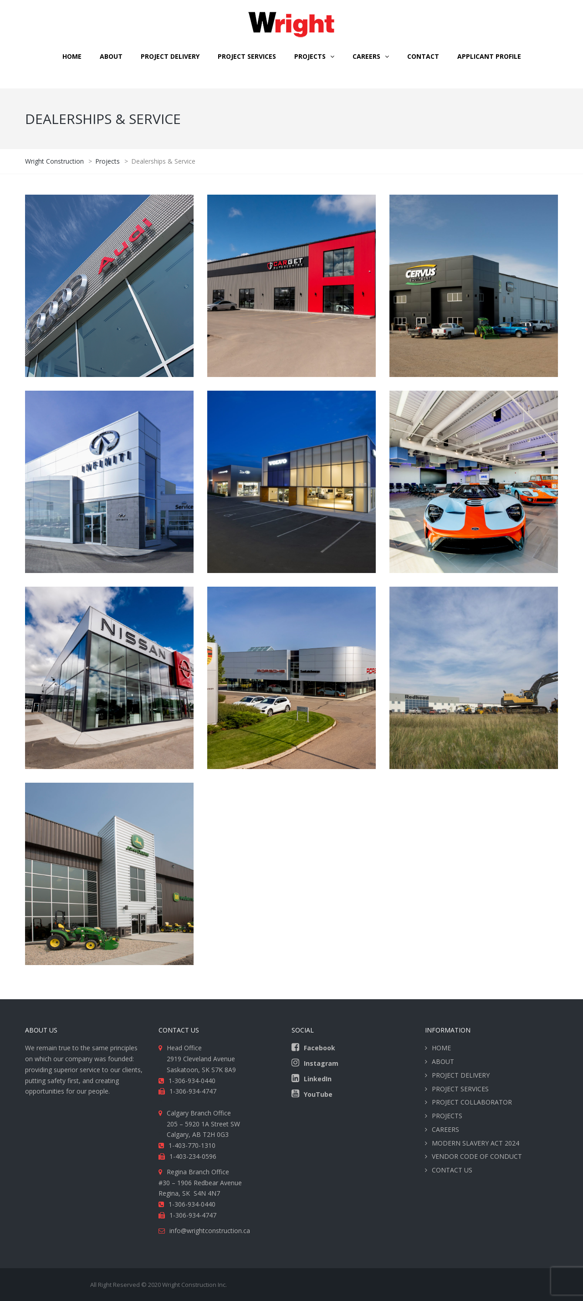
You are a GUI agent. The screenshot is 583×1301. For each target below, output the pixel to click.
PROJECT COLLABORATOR (472, 1102)
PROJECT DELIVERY (170, 56)
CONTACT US (452, 1170)
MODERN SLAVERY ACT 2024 (475, 1143)
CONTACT (423, 56)
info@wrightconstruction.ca (209, 1230)
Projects (310, 56)
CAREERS (366, 56)
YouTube (318, 1094)
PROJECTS (447, 1115)
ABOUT (111, 56)
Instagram (321, 1063)
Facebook (319, 1047)
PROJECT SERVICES (247, 56)
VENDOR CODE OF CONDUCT (477, 1156)
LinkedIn (318, 1078)
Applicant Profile (489, 56)
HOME (72, 56)
